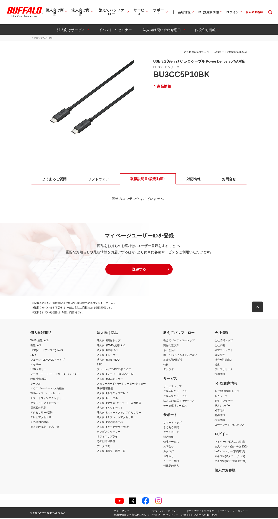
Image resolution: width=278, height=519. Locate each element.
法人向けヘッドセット (110, 408)
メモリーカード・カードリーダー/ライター (54, 375)
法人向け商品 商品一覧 (111, 452)
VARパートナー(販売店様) (230, 452)
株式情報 (220, 421)
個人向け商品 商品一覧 (44, 427)
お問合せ (168, 447)
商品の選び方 (171, 346)
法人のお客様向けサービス (179, 401)
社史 (217, 365)
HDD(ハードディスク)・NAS (46, 351)
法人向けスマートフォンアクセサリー (119, 413)
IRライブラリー (224, 401)
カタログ (168, 452)
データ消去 (103, 447)
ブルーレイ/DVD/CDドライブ (47, 360)
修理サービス (171, 442)
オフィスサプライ (107, 437)
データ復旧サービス (175, 406)
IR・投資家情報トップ (227, 392)
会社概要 (220, 346)
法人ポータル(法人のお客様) (231, 447)
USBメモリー (38, 370)
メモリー (35, 365)
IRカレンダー (222, 406)
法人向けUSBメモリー (110, 380)
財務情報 (220, 416)
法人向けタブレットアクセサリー (116, 418)
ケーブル (35, 384)
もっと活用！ (170, 351)
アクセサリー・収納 (41, 413)
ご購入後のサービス (175, 397)
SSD (33, 356)
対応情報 (168, 438)
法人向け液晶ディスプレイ (112, 394)
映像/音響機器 (38, 380)
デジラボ (168, 370)
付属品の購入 (171, 466)
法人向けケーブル (107, 399)
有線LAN (35, 346)
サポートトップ (172, 423)
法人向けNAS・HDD (108, 360)
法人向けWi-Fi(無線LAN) (111, 346)
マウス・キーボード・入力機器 (47, 389)
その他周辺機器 (39, 423)
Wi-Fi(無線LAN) (39, 341)
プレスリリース (224, 370)
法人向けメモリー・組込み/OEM (115, 375)
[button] (139, 270)
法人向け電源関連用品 (110, 423)
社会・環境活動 (223, 360)
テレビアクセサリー (42, 418)
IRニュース (221, 397)
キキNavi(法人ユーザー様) (230, 457)
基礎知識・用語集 (173, 360)
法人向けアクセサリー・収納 (113, 427)
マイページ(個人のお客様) (230, 442)
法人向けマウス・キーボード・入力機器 (119, 404)
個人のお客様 (225, 470)
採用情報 (220, 375)
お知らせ (168, 457)
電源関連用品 (38, 408)
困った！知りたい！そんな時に (180, 356)
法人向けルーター (107, 356)
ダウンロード (171, 433)
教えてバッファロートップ (179, 341)
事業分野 (220, 356)
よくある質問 (171, 428)
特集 (166, 365)
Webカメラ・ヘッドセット (45, 394)
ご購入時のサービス (175, 392)
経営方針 (220, 411)
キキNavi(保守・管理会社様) (230, 462)
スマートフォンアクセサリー (47, 399)
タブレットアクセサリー (44, 404)
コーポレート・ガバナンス (230, 425)
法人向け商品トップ (108, 341)
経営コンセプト (224, 351)
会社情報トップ (224, 341)
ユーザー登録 (171, 462)
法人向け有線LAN (107, 351)
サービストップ (172, 387)
